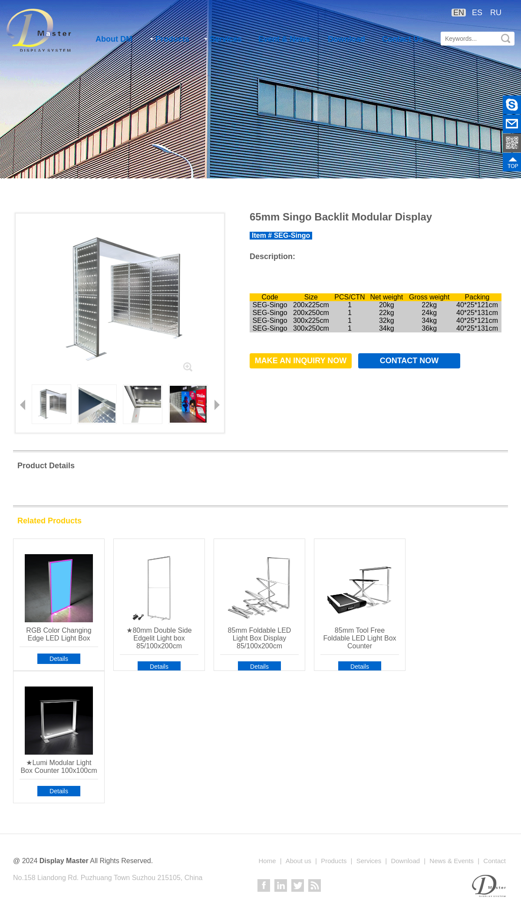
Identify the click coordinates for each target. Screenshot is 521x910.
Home (267, 860)
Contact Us (402, 39)
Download (346, 39)
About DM (114, 39)
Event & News (284, 39)
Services (223, 39)
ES (477, 12)
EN (458, 12)
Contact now (409, 360)
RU (495, 12)
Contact (494, 860)
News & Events (451, 860)
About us (298, 860)
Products (169, 39)
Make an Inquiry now (300, 360)
